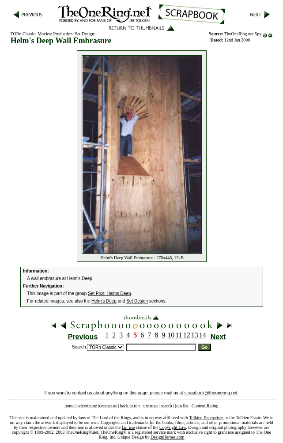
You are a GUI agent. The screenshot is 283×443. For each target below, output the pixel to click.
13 (194, 335)
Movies (44, 33)
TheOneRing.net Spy (242, 33)
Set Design (84, 33)
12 (186, 335)
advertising (87, 405)
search (166, 405)
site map (150, 405)
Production (62, 33)
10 (170, 335)
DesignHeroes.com (167, 437)
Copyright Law (172, 427)
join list (181, 405)
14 (202, 335)
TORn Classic (23, 33)
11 (178, 335)
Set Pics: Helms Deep (109, 293)
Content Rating (205, 405)
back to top (130, 405)
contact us (108, 405)
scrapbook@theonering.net (210, 392)
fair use (128, 427)
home (69, 405)
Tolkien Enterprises (206, 417)
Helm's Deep (104, 301)
